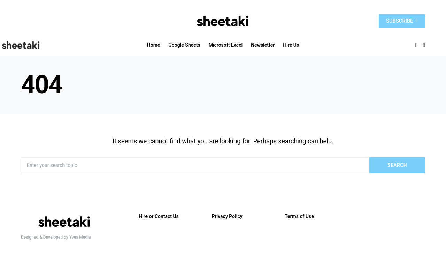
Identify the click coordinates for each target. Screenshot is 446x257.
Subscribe (402, 21)
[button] (424, 45)
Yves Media (80, 237)
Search (397, 165)
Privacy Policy (227, 216)
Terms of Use (299, 216)
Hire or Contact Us (159, 216)
